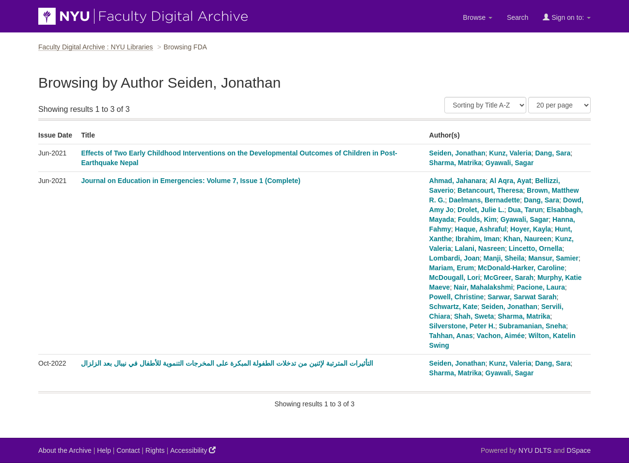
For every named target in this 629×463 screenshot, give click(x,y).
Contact (128, 450)
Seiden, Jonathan (457, 153)
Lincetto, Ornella (535, 248)
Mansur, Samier (553, 258)
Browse (477, 17)
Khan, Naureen (527, 239)
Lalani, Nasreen (480, 248)
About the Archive (65, 450)
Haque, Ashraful (480, 229)
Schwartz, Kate (453, 306)
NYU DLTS (535, 450)
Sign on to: (567, 17)
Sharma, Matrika (455, 163)
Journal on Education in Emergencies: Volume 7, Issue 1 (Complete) (190, 181)
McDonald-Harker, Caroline (521, 268)
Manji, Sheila (504, 258)
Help (104, 450)
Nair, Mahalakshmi (483, 287)
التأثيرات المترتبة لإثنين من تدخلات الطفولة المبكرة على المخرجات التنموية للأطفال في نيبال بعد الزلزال (227, 363)
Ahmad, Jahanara (457, 181)
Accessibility (193, 450)
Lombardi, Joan (454, 258)
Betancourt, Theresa (490, 190)
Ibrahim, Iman (478, 239)
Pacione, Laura (541, 287)
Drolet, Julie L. (480, 210)
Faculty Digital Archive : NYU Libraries (95, 47)
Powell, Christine (456, 297)
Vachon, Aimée (501, 336)
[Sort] (485, 105)
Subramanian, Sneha (532, 326)
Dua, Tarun (525, 210)
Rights (155, 450)
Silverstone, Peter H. (462, 326)
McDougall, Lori (454, 277)
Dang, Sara (552, 153)
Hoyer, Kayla (530, 229)
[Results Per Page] (559, 105)
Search (517, 17)
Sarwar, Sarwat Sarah (521, 297)
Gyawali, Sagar (510, 163)
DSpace (578, 450)
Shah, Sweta (474, 316)
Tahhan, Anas (451, 336)
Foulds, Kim (477, 219)
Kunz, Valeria (510, 153)
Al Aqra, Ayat (510, 181)
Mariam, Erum (451, 268)
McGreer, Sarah (509, 277)
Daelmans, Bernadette (484, 200)
